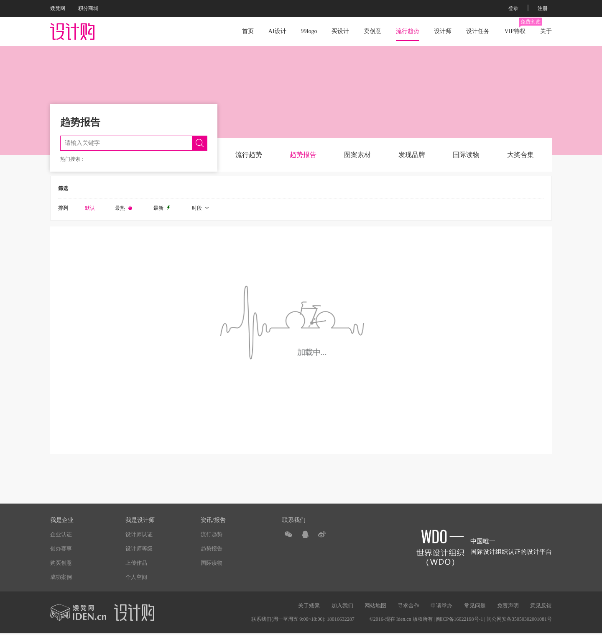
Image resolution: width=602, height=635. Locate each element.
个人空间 (136, 577)
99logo (309, 31)
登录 (513, 8)
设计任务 (478, 31)
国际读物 (466, 154)
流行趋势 (407, 31)
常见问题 (475, 605)
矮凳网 (57, 8)
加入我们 (342, 605)
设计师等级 (139, 548)
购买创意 (61, 563)
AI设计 (277, 31)
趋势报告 (303, 154)
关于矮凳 (309, 605)
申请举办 (441, 605)
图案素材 (357, 154)
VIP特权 (514, 26)
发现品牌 (411, 154)
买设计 (340, 31)
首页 (248, 31)
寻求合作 (408, 605)
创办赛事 (61, 548)
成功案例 (61, 577)
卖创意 (372, 31)
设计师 (443, 31)
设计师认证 (139, 534)
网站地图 (375, 605)
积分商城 (88, 8)
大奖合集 (520, 154)
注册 (543, 8)
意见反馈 (541, 605)
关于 (546, 31)
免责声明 (508, 605)
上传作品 (136, 563)
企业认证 (61, 534)
